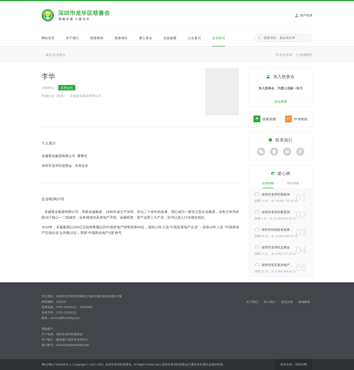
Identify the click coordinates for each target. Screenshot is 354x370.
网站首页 (48, 38)
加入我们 (269, 302)
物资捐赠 (293, 183)
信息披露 (170, 38)
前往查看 (280, 101)
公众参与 (194, 38)
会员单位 (218, 38)
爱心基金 (145, 38)
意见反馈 (287, 302)
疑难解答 (304, 302)
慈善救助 (96, 38)
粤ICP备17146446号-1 (56, 364)
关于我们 (72, 38)
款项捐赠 (268, 183)
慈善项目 (121, 38)
